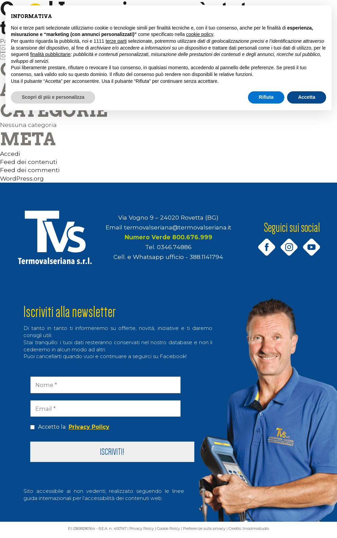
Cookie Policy (171, 531)
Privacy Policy (89, 427)
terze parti (116, 41)
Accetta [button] (306, 97)
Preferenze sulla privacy (212, 531)
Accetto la (69, 427)
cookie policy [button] (199, 34)
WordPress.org (22, 178)
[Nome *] (105, 384)
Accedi (10, 153)
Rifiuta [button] (266, 97)
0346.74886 (174, 247)
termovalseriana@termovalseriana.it (177, 227)
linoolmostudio (271, 531)
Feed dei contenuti (28, 161)
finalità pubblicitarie (50, 54)
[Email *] (105, 408)
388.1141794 (206, 256)
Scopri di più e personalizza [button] (53, 97)
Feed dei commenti (29, 169)
